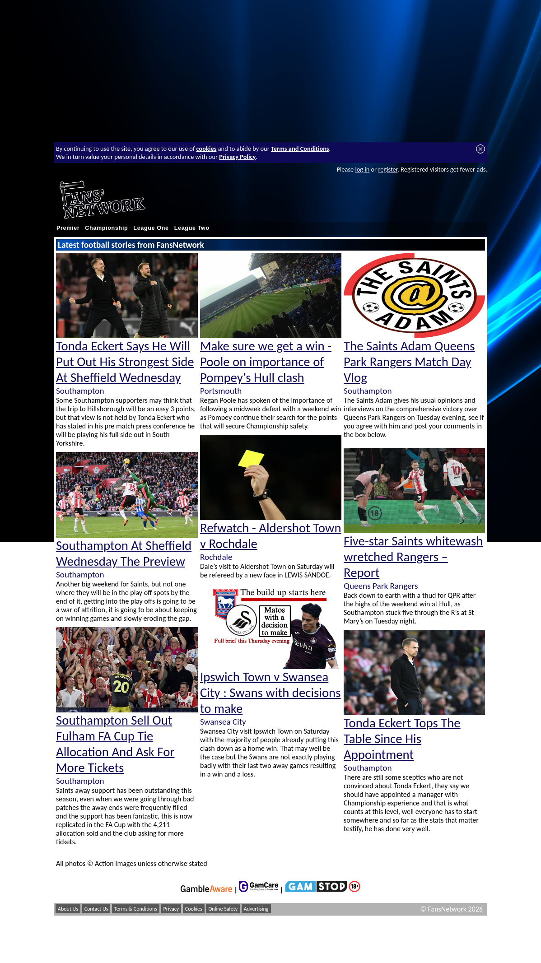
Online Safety (223, 909)
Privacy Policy (237, 157)
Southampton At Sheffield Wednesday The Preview (123, 553)
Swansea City (223, 721)
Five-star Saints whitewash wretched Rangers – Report (413, 557)
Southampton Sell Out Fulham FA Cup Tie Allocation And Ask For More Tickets (115, 744)
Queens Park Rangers (381, 586)
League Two (192, 228)
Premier (67, 228)
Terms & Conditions (135, 909)
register (387, 169)
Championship (106, 228)
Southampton (80, 391)
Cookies (193, 909)
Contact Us (96, 909)
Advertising (256, 909)
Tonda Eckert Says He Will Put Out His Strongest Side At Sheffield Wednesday (125, 362)
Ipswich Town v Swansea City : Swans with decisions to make (270, 692)
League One (150, 228)
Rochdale (216, 557)
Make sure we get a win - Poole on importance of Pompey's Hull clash (265, 362)
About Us (68, 909)
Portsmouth (221, 391)
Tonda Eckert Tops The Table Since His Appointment (402, 739)
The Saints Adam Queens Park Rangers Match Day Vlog (409, 362)
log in (362, 169)
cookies (206, 148)
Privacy (171, 909)
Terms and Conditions (300, 148)
